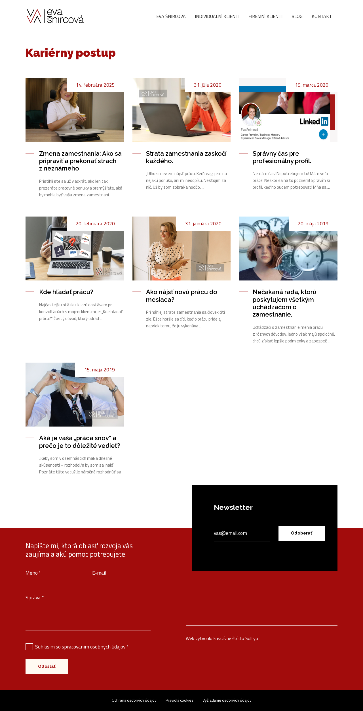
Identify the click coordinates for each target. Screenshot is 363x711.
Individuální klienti (217, 16)
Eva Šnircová (171, 16)
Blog (297, 16)
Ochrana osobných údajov (134, 700)
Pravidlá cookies (179, 700)
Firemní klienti (265, 16)
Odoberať (301, 533)
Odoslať (47, 666)
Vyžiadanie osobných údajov (227, 700)
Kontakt (322, 16)
